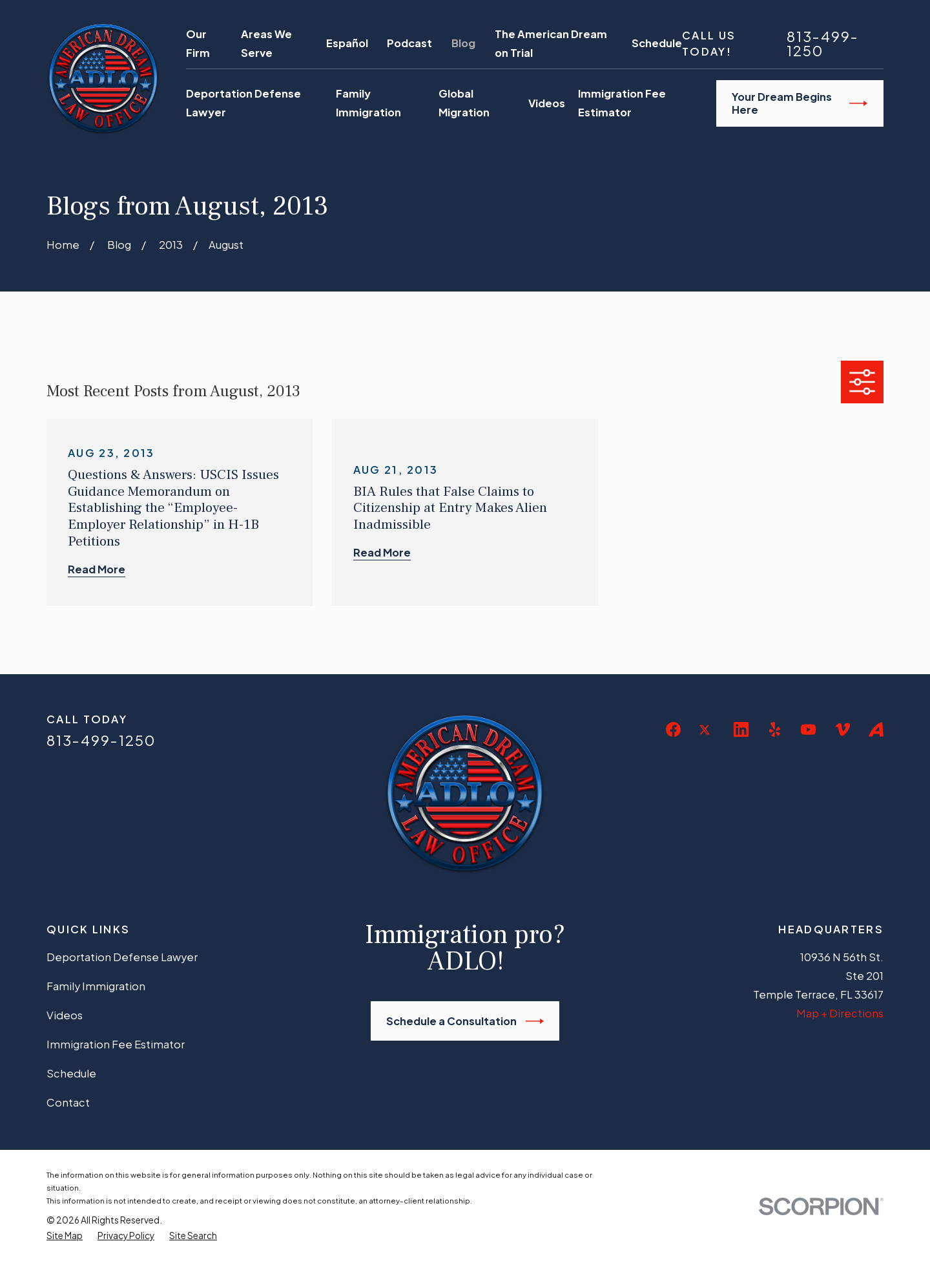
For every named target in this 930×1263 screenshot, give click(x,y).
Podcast (409, 43)
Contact (68, 1102)
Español (347, 43)
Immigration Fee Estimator (115, 1044)
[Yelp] (774, 729)
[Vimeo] (842, 729)
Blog (463, 43)
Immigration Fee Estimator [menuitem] (622, 103)
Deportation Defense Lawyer (122, 957)
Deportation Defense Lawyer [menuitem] (243, 103)
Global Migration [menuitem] (464, 103)
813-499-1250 (823, 44)
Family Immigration (95, 986)
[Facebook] (673, 729)
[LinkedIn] (741, 729)
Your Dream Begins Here (799, 103)
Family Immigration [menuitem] (368, 103)
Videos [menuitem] (546, 103)
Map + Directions (840, 1013)
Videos (64, 1015)
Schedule (657, 43)
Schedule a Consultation (464, 1021)
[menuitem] (64, 1236)
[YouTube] (808, 729)
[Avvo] (876, 729)
